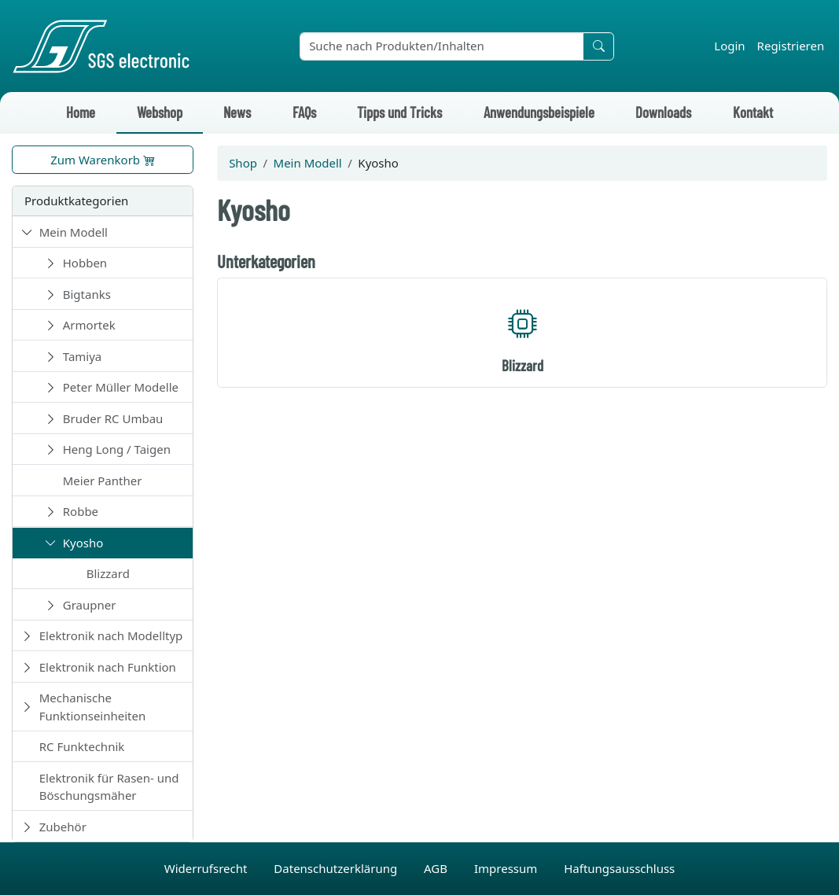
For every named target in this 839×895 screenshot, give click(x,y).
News (237, 112)
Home (80, 112)
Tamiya (82, 356)
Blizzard (108, 573)
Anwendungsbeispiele (539, 112)
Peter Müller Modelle (120, 387)
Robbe (80, 511)
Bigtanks (87, 294)
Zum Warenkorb (102, 160)
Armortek (89, 325)
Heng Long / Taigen (117, 449)
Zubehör (62, 826)
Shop (243, 163)
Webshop (159, 112)
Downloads (663, 112)
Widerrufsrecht (207, 868)
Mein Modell (73, 232)
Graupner (89, 605)
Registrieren (791, 45)
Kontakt (753, 112)
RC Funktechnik (82, 746)
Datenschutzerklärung (337, 868)
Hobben (85, 263)
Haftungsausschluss (619, 868)
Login (729, 45)
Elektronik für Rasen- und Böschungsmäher (109, 787)
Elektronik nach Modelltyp (111, 635)
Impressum (507, 868)
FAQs (304, 112)
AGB (437, 868)
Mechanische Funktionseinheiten (92, 707)
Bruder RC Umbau (113, 418)
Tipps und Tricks (399, 112)
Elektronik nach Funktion (107, 667)
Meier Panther (102, 480)
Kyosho (83, 543)
